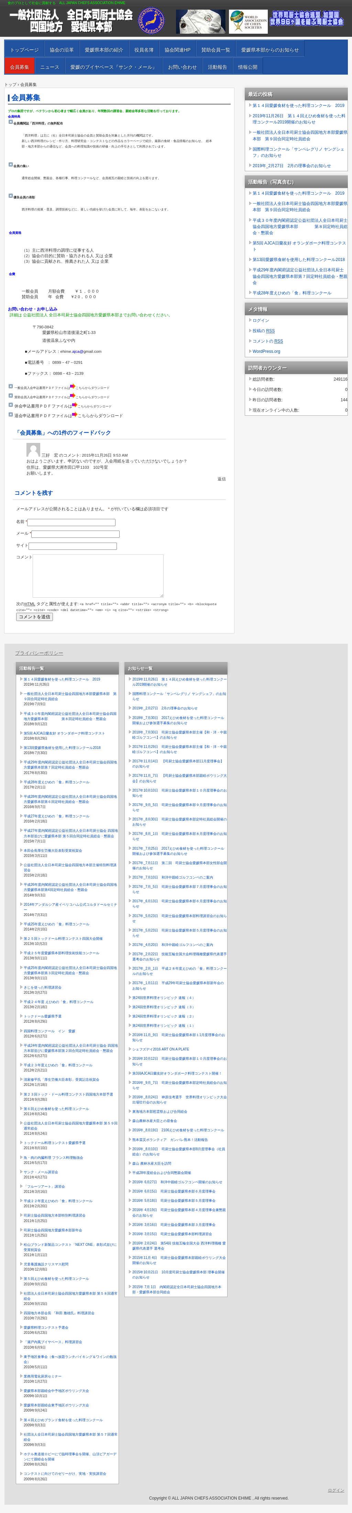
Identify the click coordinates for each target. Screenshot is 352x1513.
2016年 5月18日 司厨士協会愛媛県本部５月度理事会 (174, 1209)
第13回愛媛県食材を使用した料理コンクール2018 (299, 259)
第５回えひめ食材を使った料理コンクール (56, 1287)
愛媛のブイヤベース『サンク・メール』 (113, 67)
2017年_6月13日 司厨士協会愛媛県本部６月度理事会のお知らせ (179, 911)
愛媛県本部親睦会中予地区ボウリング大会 (56, 1399)
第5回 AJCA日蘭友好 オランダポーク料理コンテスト (299, 246)
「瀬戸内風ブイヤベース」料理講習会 (53, 1350)
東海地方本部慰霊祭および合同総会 (159, 1120)
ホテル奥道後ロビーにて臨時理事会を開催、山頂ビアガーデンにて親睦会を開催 (70, 1464)
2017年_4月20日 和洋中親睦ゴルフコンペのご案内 (172, 953)
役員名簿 (144, 50)
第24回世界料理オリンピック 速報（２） (164, 1024)
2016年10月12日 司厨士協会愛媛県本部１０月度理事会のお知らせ (179, 1069)
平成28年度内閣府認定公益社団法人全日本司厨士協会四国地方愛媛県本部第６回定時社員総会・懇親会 (70, 807)
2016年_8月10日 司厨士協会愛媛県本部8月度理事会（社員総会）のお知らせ (178, 1159)
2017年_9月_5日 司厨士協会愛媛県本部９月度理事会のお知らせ (179, 815)
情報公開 (247, 67)
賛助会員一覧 (215, 50)
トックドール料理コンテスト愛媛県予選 (55, 1151)
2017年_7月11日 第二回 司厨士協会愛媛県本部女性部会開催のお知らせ (179, 873)
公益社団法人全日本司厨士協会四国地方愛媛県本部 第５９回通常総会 (71, 1134)
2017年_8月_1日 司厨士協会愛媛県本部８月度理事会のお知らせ (179, 844)
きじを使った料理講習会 (43, 996)
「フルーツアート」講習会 (44, 1195)
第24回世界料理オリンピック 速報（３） (164, 1015)
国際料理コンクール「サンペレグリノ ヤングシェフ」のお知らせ (298, 152)
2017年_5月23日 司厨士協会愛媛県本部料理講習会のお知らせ (179, 926)
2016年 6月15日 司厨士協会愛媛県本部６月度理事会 (174, 1199)
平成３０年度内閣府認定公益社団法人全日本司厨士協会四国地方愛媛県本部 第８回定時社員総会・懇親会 (300, 226)
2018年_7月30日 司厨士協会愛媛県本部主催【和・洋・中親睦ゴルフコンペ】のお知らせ (179, 743)
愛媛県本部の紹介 (104, 50)
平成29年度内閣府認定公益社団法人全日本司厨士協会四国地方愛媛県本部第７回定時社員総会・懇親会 (300, 276)
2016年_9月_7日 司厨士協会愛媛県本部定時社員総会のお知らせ (179, 1093)
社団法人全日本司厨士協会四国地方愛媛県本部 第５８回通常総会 (71, 1304)
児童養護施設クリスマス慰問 (46, 1272)
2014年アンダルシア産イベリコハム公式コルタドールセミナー (70, 915)
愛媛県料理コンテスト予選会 (46, 1336)
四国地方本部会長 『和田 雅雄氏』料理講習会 (59, 1321)
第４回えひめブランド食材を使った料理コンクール (63, 1428)
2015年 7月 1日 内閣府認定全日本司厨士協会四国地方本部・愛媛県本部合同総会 (176, 1297)
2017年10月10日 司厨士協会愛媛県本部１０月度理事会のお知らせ (179, 801)
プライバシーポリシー (39, 661)
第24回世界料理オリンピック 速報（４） (164, 1006)
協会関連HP (177, 50)
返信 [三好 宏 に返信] (222, 479)
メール (23, 533)
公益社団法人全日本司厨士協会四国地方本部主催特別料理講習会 (70, 875)
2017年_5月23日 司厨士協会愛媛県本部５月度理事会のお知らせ (179, 941)
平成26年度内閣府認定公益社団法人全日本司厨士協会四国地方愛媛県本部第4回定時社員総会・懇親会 (70, 895)
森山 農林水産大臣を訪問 (151, 1172)
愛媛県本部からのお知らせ (270, 50)
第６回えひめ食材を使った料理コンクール (56, 1117)
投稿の (264, 331)
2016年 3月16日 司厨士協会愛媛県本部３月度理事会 (174, 1233)
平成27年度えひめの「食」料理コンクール (56, 824)
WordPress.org (266, 351)
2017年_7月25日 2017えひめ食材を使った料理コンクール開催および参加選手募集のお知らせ (178, 859)
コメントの (268, 341)
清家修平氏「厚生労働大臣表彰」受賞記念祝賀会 (61, 1088)
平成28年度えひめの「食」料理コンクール (292, 293)
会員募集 (19, 67)
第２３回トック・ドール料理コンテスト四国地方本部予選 (68, 1102)
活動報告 (217, 67)
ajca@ (78, 351)
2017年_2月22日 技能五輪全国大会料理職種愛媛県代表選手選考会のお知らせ (179, 964)
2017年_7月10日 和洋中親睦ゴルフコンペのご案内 (172, 886)
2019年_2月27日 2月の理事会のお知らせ (292, 165)
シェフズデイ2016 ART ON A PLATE (160, 1057)
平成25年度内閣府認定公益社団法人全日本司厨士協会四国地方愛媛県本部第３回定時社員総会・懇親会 (70, 978)
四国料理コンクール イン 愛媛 (49, 1039)
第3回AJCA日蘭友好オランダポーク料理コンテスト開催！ (177, 1082)
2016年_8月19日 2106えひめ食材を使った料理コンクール (178, 1138)
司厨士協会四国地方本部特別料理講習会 (55, 1224)
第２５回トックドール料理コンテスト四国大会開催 (63, 947)
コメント (24, 557)
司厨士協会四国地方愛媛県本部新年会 (53, 1238)
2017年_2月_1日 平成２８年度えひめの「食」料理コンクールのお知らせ (179, 979)
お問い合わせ (182, 67)
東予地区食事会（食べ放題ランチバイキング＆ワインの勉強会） (70, 1367)
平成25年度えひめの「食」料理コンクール (56, 932)
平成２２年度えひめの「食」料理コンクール (58, 1209)
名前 (21, 522)
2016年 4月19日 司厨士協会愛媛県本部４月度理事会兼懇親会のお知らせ (179, 1220)
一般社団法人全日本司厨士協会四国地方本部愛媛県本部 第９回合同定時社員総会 (300, 135)
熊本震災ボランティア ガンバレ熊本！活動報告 (170, 1148)
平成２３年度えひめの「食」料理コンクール (58, 1073)
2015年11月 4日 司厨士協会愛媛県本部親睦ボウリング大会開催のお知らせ (179, 1268)
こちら (80, 388)
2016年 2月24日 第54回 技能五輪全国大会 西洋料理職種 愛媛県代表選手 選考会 (179, 1254)
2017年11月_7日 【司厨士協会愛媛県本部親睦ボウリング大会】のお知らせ (179, 786)
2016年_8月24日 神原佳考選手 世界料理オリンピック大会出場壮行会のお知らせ (179, 1107)
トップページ (24, 50)
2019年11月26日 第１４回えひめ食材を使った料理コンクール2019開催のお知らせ (299, 118)
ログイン (261, 320)
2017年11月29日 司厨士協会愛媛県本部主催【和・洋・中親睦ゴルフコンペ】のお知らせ (179, 757)
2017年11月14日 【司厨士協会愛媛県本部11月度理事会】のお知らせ (178, 772)
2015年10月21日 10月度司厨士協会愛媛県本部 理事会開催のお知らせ (178, 1282)
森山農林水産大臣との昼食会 (154, 1129)
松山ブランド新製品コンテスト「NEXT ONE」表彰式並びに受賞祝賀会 (70, 1255)
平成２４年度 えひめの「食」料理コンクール (59, 1010)
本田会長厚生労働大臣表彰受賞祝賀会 (53, 859)
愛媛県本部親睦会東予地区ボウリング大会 (56, 1413)
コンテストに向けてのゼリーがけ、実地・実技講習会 (65, 1482)
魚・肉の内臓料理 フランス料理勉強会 (53, 1166)
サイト (22, 545)
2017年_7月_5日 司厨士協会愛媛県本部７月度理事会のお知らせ (179, 897)
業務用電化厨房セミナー (43, 1384)
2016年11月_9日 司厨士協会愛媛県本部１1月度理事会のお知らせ (178, 1045)
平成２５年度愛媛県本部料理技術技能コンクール (61, 961)
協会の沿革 (62, 50)
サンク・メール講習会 (41, 1180)
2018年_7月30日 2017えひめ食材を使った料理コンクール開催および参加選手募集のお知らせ (178, 728)
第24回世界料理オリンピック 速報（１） (164, 1034)
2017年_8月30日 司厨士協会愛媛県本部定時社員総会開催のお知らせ (179, 830)
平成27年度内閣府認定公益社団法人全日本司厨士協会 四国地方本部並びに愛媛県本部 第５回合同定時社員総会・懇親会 (71, 841)
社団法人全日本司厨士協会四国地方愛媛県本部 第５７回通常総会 (71, 1445)
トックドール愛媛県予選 (43, 1024)
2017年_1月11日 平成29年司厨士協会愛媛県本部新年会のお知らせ (178, 993)
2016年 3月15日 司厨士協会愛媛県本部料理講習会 (172, 1242)
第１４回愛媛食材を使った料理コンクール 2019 (298, 105)
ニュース (49, 67)
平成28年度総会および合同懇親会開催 (161, 1181)
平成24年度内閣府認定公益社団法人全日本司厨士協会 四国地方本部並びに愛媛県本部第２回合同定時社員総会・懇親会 (71, 1056)
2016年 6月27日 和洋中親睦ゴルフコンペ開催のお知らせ (177, 1190)
